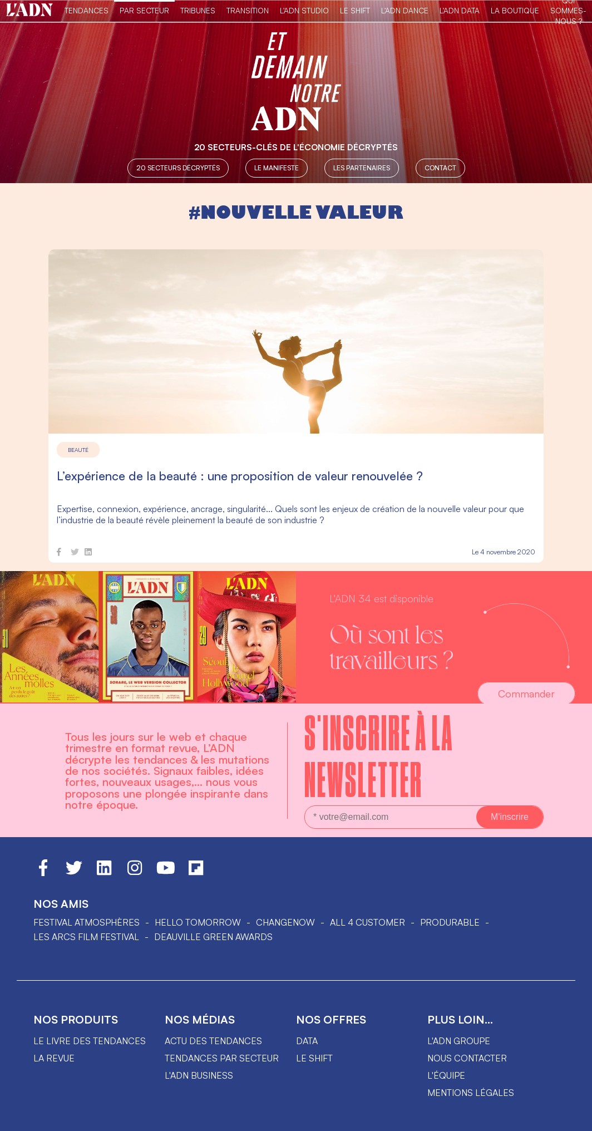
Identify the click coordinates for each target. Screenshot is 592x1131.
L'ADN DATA (460, 10)
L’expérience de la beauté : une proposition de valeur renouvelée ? (240, 475)
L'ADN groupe (458, 1040)
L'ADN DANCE (404, 10)
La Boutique (515, 10)
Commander (526, 693)
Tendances (86, 10)
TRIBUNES (197, 10)
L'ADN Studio (304, 10)
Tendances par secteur (222, 1058)
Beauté (78, 449)
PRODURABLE (450, 922)
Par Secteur (144, 10)
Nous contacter (467, 1058)
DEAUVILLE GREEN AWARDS (213, 936)
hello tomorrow (198, 922)
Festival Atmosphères (86, 922)
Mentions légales (470, 1092)
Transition (247, 10)
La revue (54, 1058)
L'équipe (446, 1075)
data (307, 1040)
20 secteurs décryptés (178, 168)
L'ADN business (199, 1075)
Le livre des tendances (89, 1040)
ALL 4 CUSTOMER (367, 922)
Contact (440, 168)
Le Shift (355, 10)
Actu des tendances (213, 1040)
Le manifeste (276, 168)
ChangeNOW (285, 922)
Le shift (314, 1058)
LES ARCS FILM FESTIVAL (86, 936)
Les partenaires (361, 168)
